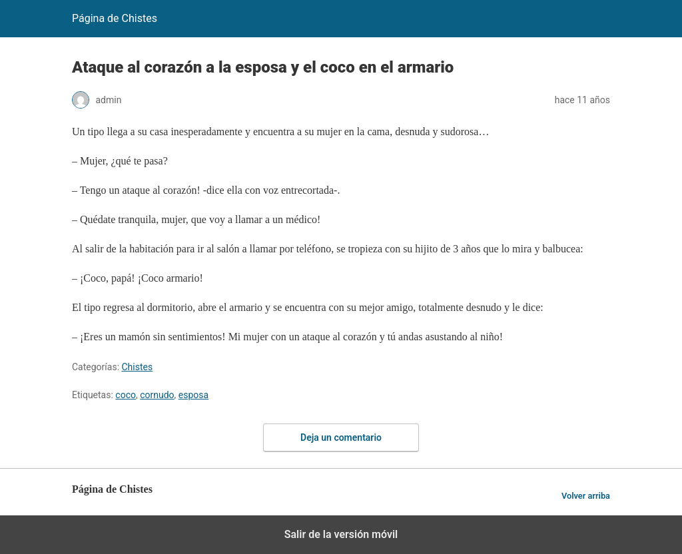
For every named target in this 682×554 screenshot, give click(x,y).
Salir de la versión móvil (341, 534)
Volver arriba (585, 496)
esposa (193, 395)
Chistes (137, 367)
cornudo (157, 395)
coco (125, 395)
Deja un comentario (341, 437)
